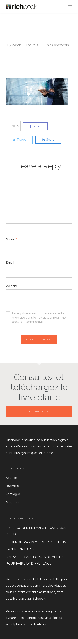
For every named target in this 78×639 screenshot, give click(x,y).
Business (12, 486)
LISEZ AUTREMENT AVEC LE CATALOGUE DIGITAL (37, 531)
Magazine (13, 502)
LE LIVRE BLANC (39, 411)
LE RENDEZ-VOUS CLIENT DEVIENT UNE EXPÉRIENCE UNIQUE (37, 546)
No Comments (58, 45)
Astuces (11, 478)
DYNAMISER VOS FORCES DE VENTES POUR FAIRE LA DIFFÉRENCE (35, 560)
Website (12, 286)
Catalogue (13, 494)
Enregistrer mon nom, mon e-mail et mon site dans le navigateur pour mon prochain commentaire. (37, 313)
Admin (17, 45)
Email (11, 263)
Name (11, 239)
